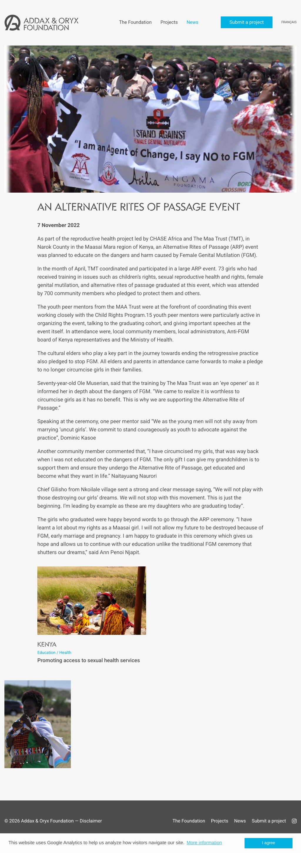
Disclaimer (91, 821)
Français (289, 22)
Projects (219, 821)
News (240, 821)
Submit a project (269, 821)
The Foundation (189, 821)
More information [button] (204, 842)
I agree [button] (268, 843)
